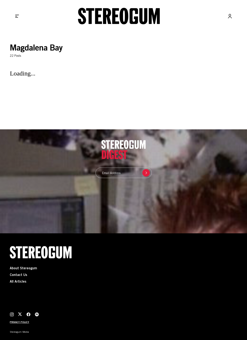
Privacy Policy (19, 322)
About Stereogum (23, 268)
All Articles (18, 281)
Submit (145, 172)
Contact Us (18, 275)
